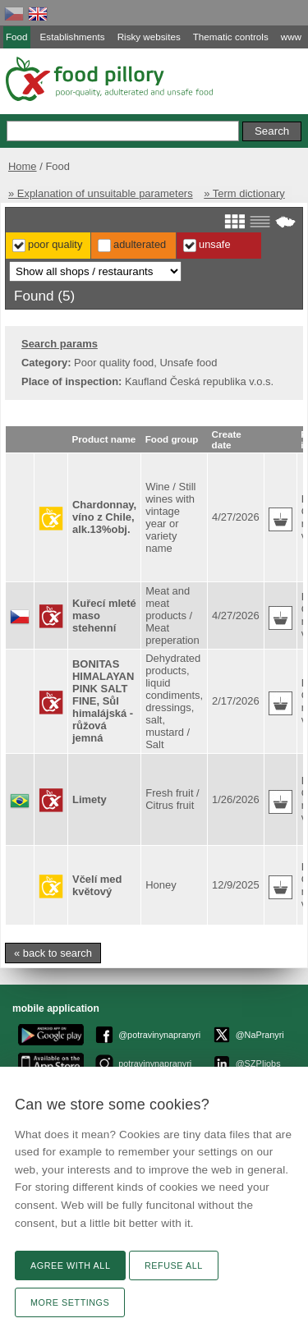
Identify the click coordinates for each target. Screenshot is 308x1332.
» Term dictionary (244, 193)
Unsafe (215, 244)
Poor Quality (55, 244)
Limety (89, 799)
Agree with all (70, 1265)
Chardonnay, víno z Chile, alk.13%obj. (104, 516)
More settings (69, 1302)
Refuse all (174, 1265)
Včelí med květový (97, 885)
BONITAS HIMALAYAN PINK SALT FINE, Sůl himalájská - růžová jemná (103, 701)
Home (22, 166)
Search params (59, 344)
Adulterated (139, 244)
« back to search (53, 953)
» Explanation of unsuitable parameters (100, 193)
